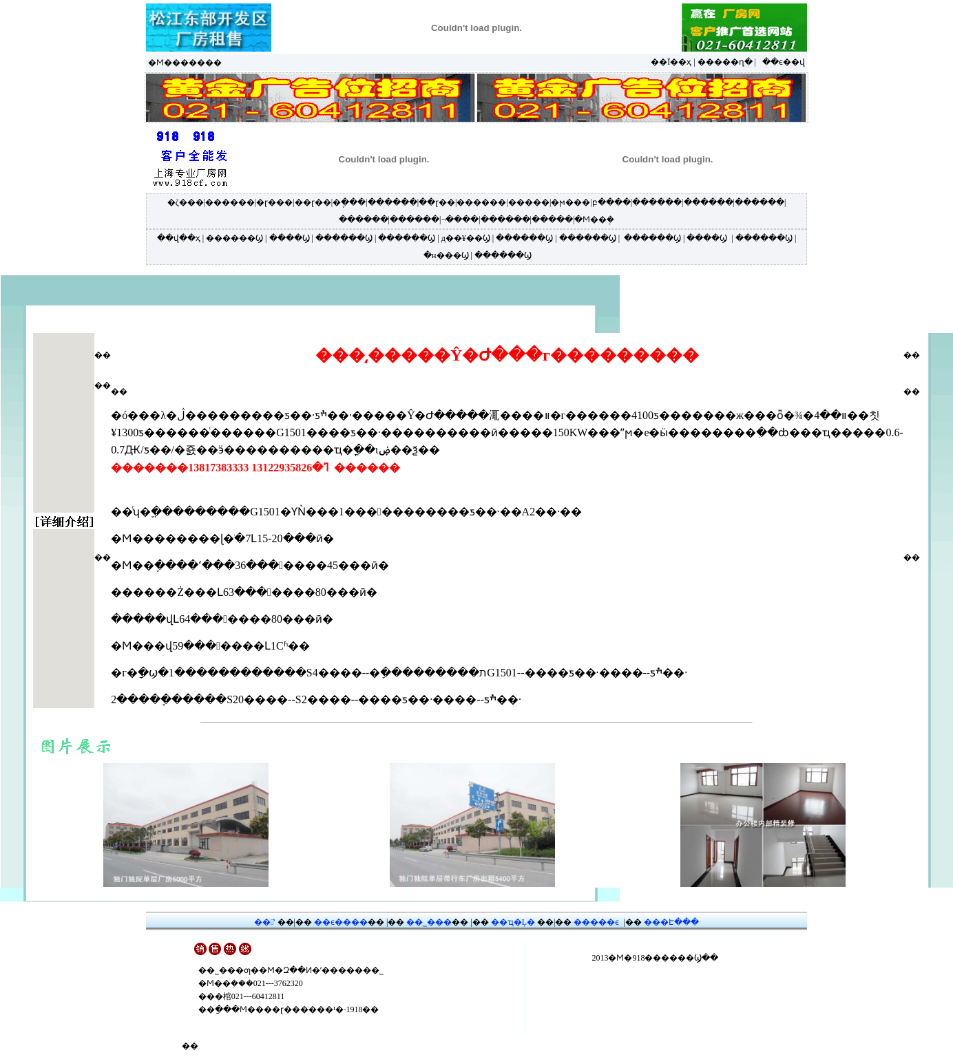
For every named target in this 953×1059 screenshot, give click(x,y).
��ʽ (264, 922)
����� (528, 202)
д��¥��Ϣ (465, 238)
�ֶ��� (349, 202)
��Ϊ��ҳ (671, 62)
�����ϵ (596, 922)
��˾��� (429, 922)
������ (230, 202)
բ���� (611, 202)
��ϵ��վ (783, 62)
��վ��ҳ (178, 238)
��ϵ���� (341, 922)
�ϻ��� (570, 202)
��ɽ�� (313, 202)
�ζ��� (185, 202)
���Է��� (671, 922)
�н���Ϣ (445, 255)
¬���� (460, 219)
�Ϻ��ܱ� (594, 219)
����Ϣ (707, 238)
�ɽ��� (274, 202)
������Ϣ (234, 238)
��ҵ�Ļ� (513, 922)
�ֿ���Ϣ (289, 238)
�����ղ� (725, 62)
